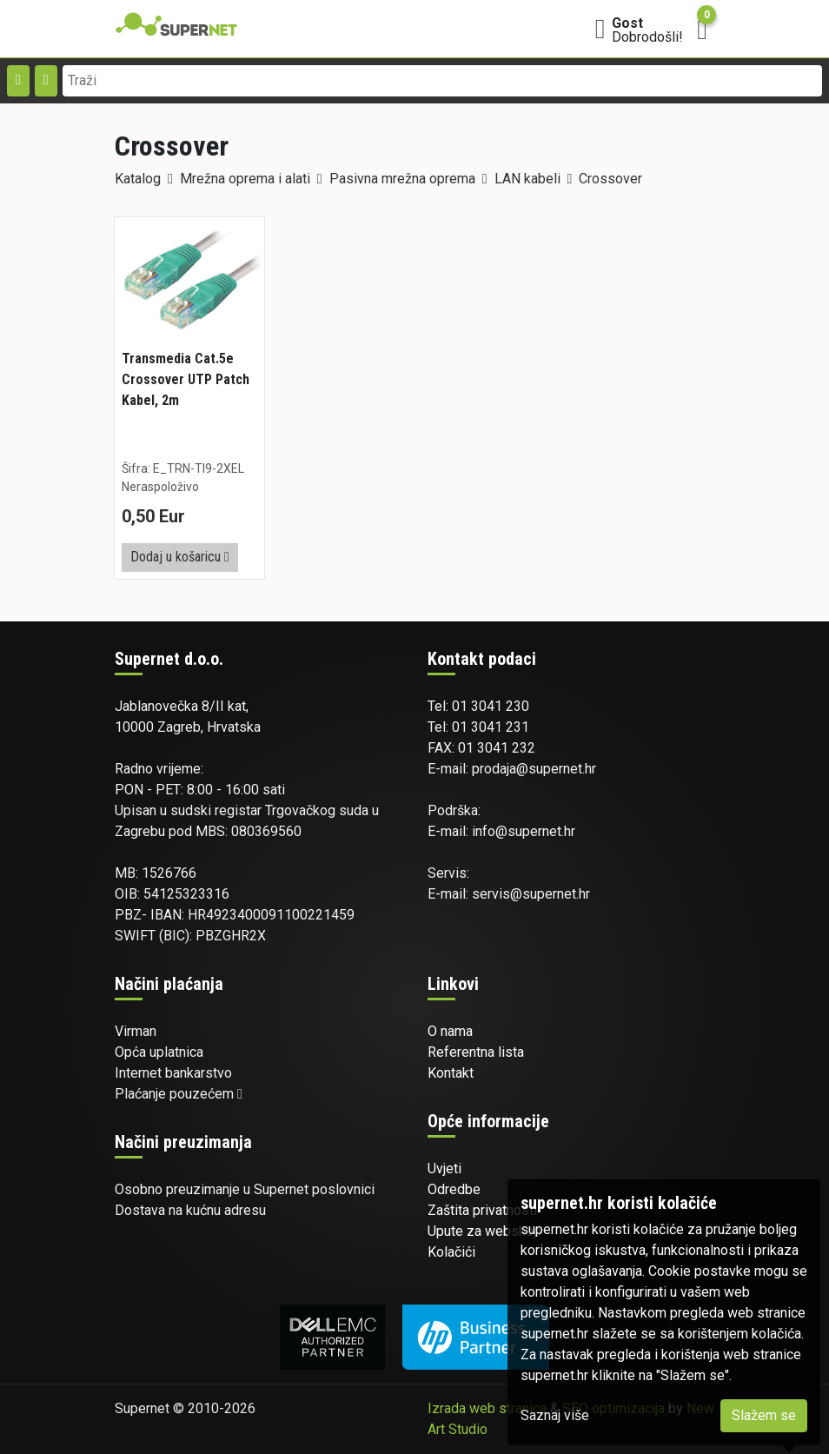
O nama (450, 1031)
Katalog (138, 178)
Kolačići (451, 1252)
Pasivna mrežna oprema (402, 178)
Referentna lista (476, 1052)
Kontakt (451, 1073)
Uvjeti (444, 1168)
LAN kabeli (527, 178)
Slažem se (764, 1415)
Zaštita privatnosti (482, 1210)
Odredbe (454, 1189)
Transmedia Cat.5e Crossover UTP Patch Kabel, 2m (185, 379)
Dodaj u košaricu (179, 556)
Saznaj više (555, 1415)
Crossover (610, 178)
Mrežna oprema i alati (245, 178)
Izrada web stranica (487, 1408)
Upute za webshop (484, 1231)
